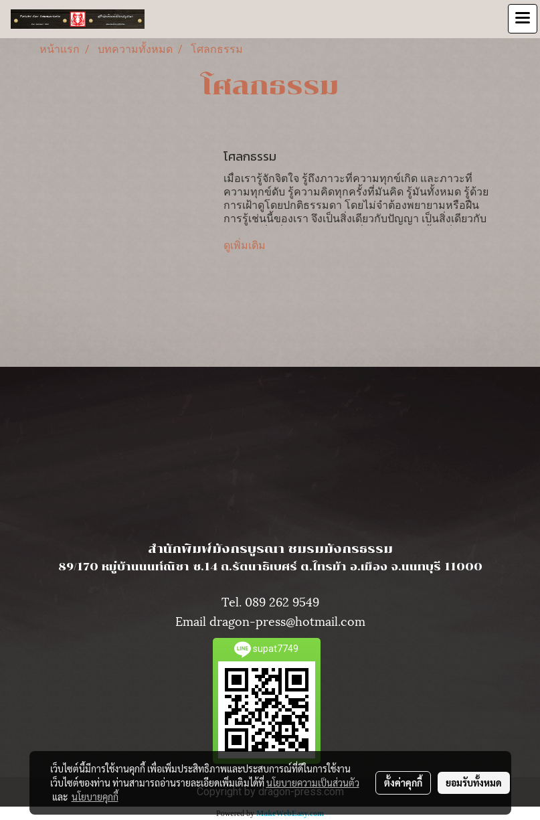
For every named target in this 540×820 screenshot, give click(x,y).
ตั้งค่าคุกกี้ (403, 782)
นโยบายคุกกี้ (95, 797)
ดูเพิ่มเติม (245, 245)
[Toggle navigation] (522, 18)
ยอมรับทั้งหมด (474, 782)
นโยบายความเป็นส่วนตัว (312, 782)
